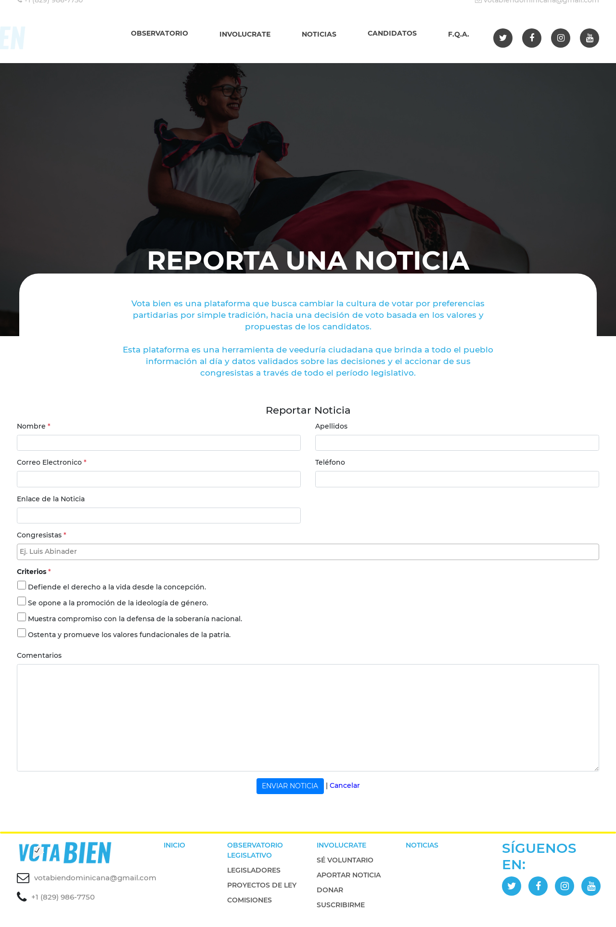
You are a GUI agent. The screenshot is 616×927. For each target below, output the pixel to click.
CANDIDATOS (392, 33)
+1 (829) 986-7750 (63, 896)
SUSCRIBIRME (341, 905)
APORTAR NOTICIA (349, 875)
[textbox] (310, 552)
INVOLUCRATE (244, 34)
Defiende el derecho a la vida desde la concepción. (117, 587)
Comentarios (39, 655)
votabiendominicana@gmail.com (95, 877)
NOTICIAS (319, 34)
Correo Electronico (52, 462)
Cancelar (345, 785)
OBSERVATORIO (159, 33)
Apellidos (331, 426)
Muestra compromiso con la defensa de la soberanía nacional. (135, 618)
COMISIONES (249, 900)
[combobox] (308, 552)
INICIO (174, 845)
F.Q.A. (458, 34)
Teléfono (330, 462)
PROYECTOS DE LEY (261, 885)
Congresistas (41, 535)
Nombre (34, 426)
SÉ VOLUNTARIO (345, 860)
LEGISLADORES (254, 870)
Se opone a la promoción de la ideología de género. (118, 603)
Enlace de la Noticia (51, 499)
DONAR (330, 890)
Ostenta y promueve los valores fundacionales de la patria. (129, 634)
